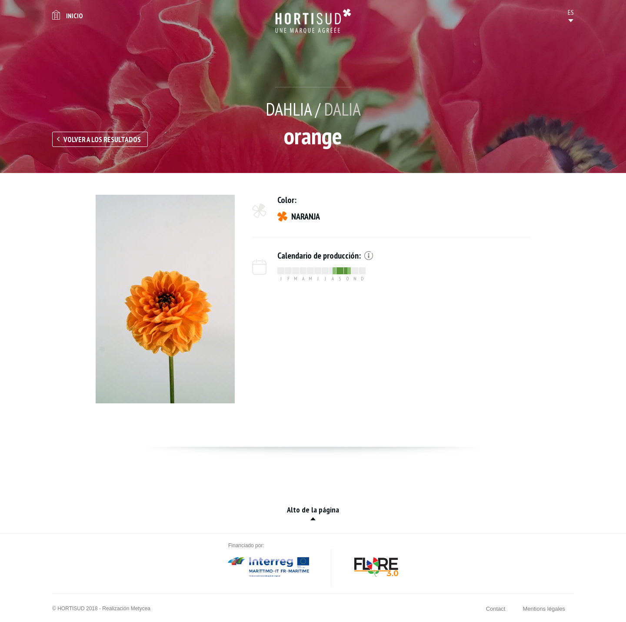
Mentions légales (544, 608)
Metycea (140, 608)
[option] (165, 299)
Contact (496, 608)
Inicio (74, 15)
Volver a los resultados (102, 139)
